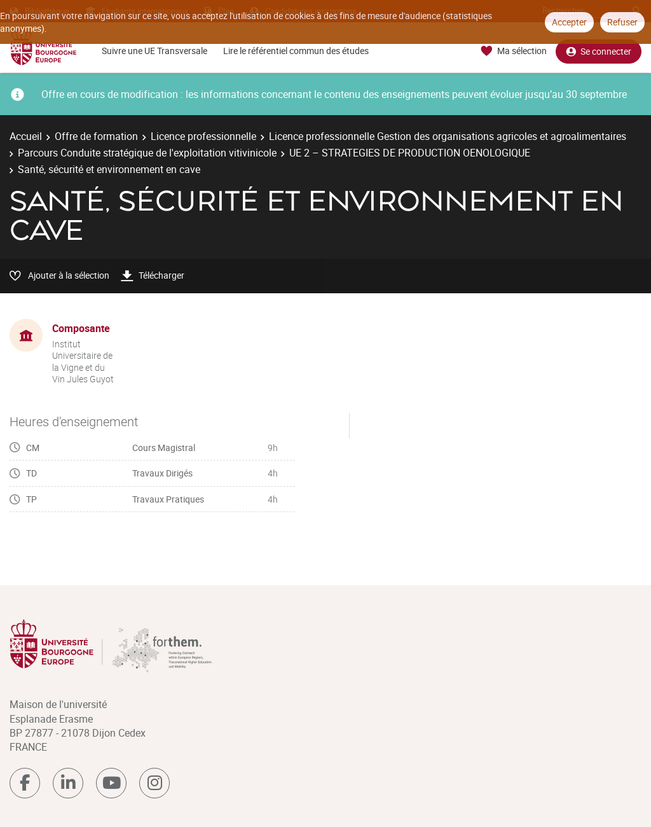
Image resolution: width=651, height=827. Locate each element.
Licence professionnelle (203, 136)
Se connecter (598, 51)
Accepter (569, 22)
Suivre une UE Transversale (154, 51)
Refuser (622, 22)
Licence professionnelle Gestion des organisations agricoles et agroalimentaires (447, 136)
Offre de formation (96, 136)
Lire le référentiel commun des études (296, 51)
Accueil (26, 136)
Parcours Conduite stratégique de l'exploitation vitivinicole (147, 153)
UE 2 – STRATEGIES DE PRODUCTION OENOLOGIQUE (409, 153)
